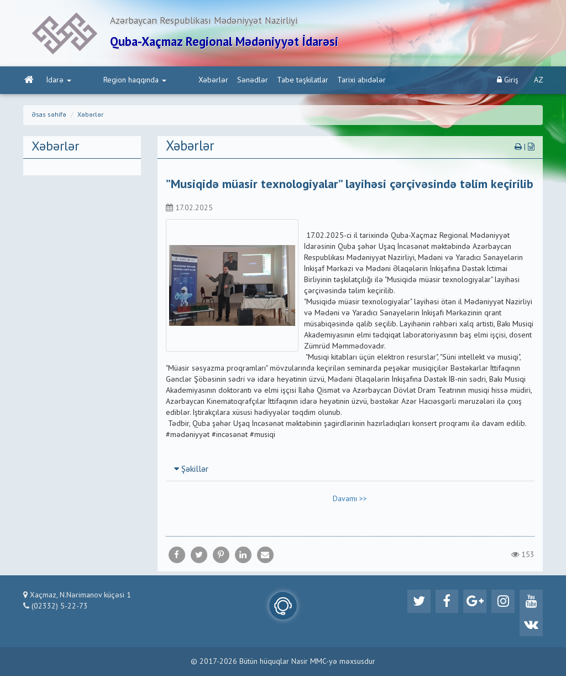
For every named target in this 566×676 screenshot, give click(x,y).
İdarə (57, 83)
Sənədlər (205, 83)
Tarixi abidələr (314, 83)
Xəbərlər (166, 83)
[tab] (350, 472)
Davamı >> (350, 502)
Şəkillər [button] (191, 473)
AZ (538, 83)
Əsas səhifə (49, 118)
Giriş (507, 83)
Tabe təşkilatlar (255, 83)
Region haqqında (110, 83)
